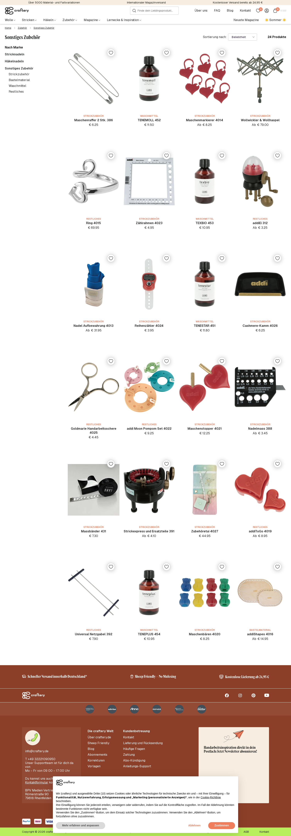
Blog (230, 11)
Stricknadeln (14, 54)
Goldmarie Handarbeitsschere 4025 (93, 431)
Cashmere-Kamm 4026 (260, 326)
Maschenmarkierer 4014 (204, 120)
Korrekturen (96, 760)
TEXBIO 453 (204, 223)
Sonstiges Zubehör (19, 68)
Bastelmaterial (19, 80)
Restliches (16, 92)
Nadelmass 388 (260, 429)
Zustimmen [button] (221, 825)
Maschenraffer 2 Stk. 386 (93, 120)
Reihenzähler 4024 (149, 326)
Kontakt (245, 11)
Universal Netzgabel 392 (93, 634)
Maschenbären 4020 (204, 634)
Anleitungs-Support (137, 766)
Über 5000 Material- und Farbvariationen (54, 2)
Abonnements (97, 755)
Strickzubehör (19, 74)
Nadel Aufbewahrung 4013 (93, 326)
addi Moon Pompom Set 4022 (149, 429)
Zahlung (129, 755)
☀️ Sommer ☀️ (275, 20)
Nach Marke (14, 47)
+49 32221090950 (41, 759)
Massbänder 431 (93, 531)
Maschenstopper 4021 (205, 429)
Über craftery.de (99, 737)
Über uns (201, 11)
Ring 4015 (93, 223)
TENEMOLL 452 (149, 120)
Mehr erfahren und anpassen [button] (80, 825)
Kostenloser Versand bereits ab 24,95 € (238, 2)
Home (8, 28)
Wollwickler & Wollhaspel (260, 120)
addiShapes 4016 (260, 634)
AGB (246, 831)
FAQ (217, 11)
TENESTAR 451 (205, 326)
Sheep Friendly (98, 743)
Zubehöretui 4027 (204, 531)
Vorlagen (94, 766)
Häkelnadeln (14, 61)
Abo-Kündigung (134, 760)
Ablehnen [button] (194, 825)
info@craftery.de (36, 751)
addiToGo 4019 (260, 531)
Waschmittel (17, 86)
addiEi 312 (260, 223)
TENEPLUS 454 (149, 634)
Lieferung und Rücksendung (143, 743)
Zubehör (22, 28)
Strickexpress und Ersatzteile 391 (149, 531)
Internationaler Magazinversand (146, 2)
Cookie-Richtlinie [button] (211, 797)
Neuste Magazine (246, 20)
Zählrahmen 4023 (149, 223)
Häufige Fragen (134, 749)
